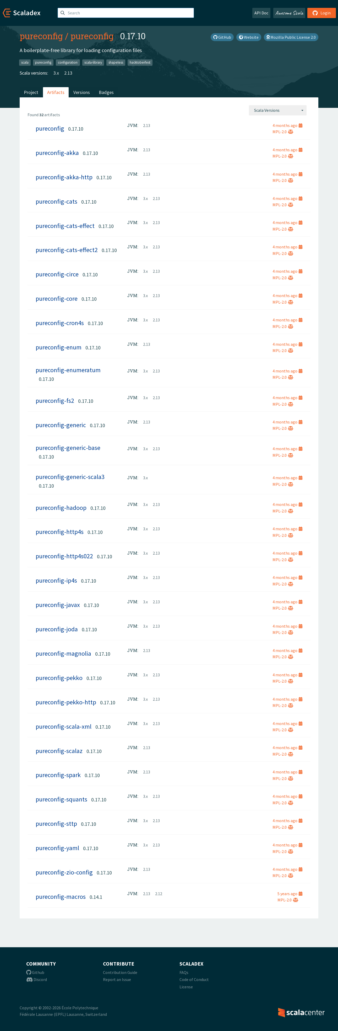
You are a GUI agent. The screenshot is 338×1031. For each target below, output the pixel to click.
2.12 (158, 893)
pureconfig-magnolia (63, 653)
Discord (36, 979)
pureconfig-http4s (60, 532)
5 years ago (289, 893)
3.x (56, 73)
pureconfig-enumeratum (68, 370)
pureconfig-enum (58, 347)
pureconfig (41, 36)
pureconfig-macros (61, 897)
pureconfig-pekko (59, 678)
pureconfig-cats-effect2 (67, 250)
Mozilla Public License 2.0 (291, 37)
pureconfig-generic (61, 425)
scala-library (93, 62)
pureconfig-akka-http (64, 177)
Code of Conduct (194, 979)
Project (31, 92)
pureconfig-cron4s (60, 323)
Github (35, 972)
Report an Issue (117, 979)
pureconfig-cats (56, 201)
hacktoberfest (140, 62)
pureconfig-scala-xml (63, 726)
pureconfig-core (57, 298)
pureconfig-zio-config (64, 872)
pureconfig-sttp (56, 824)
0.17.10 (75, 128)
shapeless (115, 62)
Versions (81, 92)
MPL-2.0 (282, 131)
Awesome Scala (289, 12)
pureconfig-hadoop (61, 508)
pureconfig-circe (57, 274)
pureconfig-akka (57, 153)
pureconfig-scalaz (59, 751)
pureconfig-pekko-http (66, 702)
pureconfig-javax (58, 605)
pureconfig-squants (61, 799)
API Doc (261, 12)
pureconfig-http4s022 (64, 556)
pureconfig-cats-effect (65, 226)
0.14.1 (96, 897)
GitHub (222, 37)
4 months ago (287, 125)
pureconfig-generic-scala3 (70, 477)
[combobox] (278, 110)
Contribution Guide (120, 972)
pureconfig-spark (58, 775)
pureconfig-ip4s (56, 580)
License (186, 986)
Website (249, 37)
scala (25, 62)
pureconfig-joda (57, 629)
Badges (106, 92)
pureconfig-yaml (57, 848)
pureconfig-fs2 (55, 401)
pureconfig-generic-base (68, 448)
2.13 (68, 73)
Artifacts (55, 92)
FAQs (183, 972)
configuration (68, 62)
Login (322, 12)
